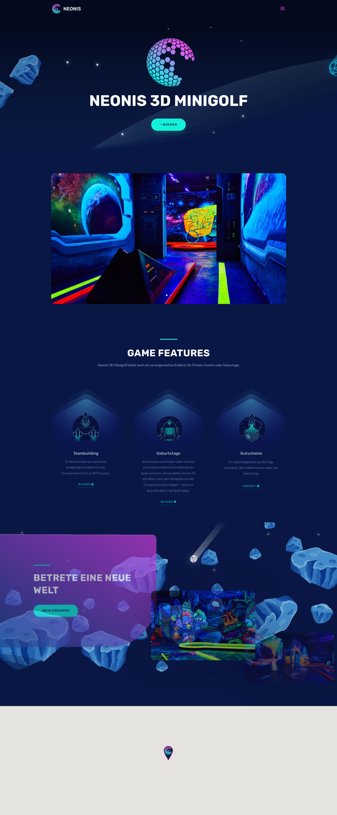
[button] (168, 753)
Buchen (170, 124)
